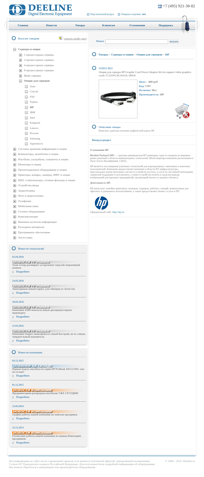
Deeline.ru (189, 460)
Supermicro (36, 143)
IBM (32, 112)
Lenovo (34, 127)
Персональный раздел (102, 14)
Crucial (34, 91)
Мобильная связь (28, 206)
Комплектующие (28, 216)
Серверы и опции (29, 49)
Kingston (35, 122)
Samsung (35, 138)
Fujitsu (34, 101)
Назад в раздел (101, 139)
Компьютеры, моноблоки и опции (38, 153)
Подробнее (23, 271)
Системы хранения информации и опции (42, 148)
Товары (103, 54)
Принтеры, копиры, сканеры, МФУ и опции (44, 174)
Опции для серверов (37, 80)
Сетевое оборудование (31, 211)
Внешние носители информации (37, 221)
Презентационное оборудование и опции (42, 169)
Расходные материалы (31, 226)
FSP (32, 96)
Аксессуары (25, 237)
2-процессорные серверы (39, 59)
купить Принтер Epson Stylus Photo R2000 (31, 451)
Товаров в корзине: (133, 14)
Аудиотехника (26, 190)
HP (32, 107)
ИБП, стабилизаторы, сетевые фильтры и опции (46, 180)
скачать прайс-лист (75, 38)
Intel (32, 117)
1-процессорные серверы (39, 54)
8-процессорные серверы (39, 70)
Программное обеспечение (34, 232)
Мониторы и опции (29, 164)
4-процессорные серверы (39, 65)
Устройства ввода (28, 185)
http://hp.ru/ (118, 212)
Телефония (24, 201)
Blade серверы (32, 75)
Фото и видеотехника (30, 195)
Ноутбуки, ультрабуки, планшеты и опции (43, 159)
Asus (32, 86)
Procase (34, 133)
